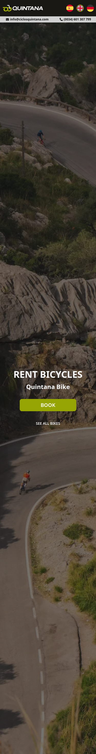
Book (48, 405)
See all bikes (48, 423)
